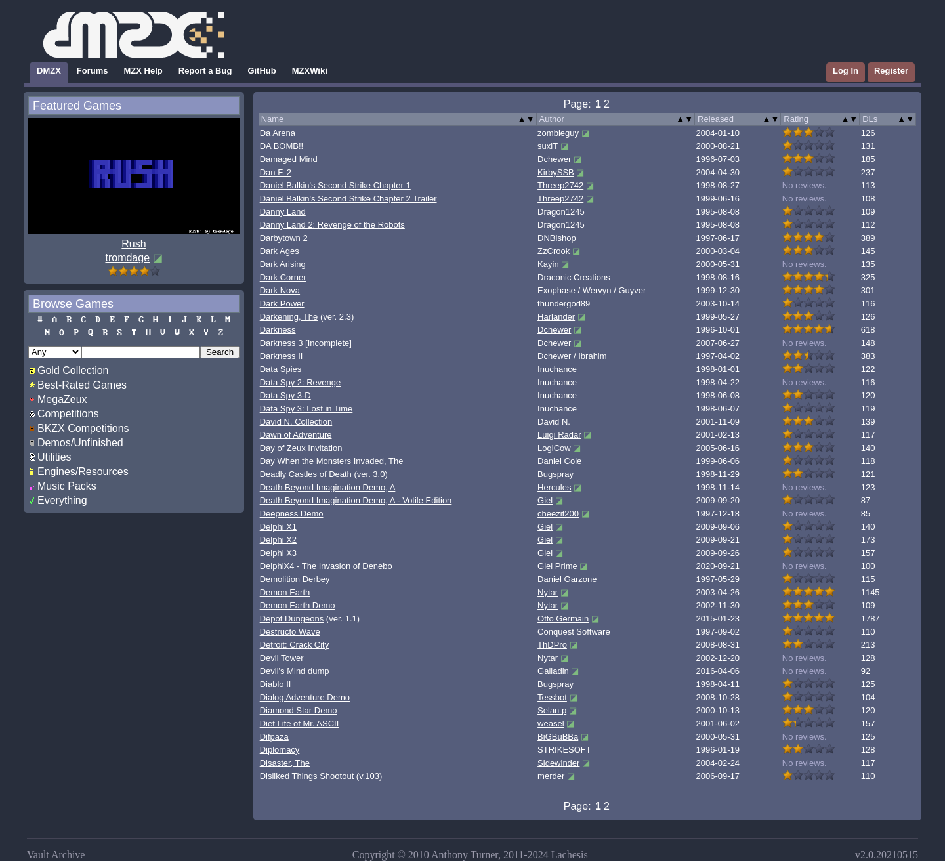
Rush (133, 243)
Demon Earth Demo (297, 605)
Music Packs (66, 486)
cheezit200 (558, 513)
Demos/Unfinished (80, 442)
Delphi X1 (278, 527)
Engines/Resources (83, 471)
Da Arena (277, 133)
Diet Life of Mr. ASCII (299, 723)
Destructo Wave (290, 632)
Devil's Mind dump (294, 671)
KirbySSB (555, 172)
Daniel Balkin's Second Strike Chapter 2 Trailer (348, 198)
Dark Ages (279, 251)
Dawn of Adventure (296, 435)
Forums (92, 70)
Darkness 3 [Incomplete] (306, 343)
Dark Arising (283, 264)
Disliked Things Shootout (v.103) (321, 776)
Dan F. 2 (275, 172)
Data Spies (281, 369)
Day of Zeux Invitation (301, 448)
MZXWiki (309, 70)
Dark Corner (283, 277)
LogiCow (554, 448)
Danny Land (283, 212)
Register (891, 70)
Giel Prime (557, 566)
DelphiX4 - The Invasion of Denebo (326, 566)
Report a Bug (205, 70)
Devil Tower (282, 658)
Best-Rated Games (82, 384)
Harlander (556, 317)
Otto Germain (563, 618)
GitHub (261, 70)
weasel (550, 723)
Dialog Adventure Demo (305, 697)
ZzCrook (553, 251)
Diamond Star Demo (298, 710)
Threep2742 (560, 185)
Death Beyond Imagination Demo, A (328, 487)
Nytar (547, 592)
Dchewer (554, 159)
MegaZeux (62, 399)
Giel (545, 500)
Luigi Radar (559, 435)
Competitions (67, 413)
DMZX (49, 70)
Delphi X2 (278, 540)
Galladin (553, 671)
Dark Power (282, 303)
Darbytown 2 (284, 238)
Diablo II (275, 684)
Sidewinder (558, 763)
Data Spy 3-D (285, 395)
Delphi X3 (278, 553)
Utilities (54, 457)
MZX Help (143, 70)
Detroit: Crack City (294, 645)
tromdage (127, 257)
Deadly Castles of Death (306, 474)
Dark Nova (280, 290)
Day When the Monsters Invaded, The (332, 461)
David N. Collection (296, 422)
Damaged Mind (289, 159)
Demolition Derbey (295, 579)
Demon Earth (285, 592)
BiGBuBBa (557, 737)
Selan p (551, 710)
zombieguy (558, 133)
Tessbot (552, 697)
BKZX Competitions (83, 428)
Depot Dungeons (292, 618)
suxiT (547, 146)
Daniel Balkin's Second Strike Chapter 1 (335, 185)
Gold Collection (73, 370)
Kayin (548, 264)
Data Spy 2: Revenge (300, 382)
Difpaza (274, 737)
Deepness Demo (292, 513)
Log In (845, 70)
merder (550, 776)
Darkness (278, 330)
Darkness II (281, 356)
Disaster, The (285, 763)
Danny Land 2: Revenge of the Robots (332, 225)
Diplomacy (280, 750)
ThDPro (552, 645)
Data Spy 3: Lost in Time (306, 408)
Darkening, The (289, 317)
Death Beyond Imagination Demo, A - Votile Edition (356, 500)
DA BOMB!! (281, 146)
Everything (62, 500)
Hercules (554, 487)
